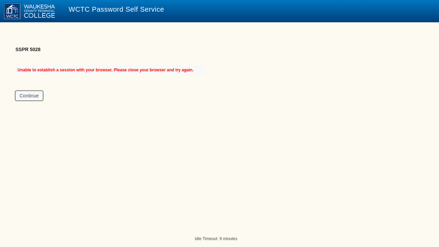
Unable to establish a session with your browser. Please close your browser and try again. (105, 70)
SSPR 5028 (27, 49)
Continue (29, 95)
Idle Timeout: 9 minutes (216, 238)
